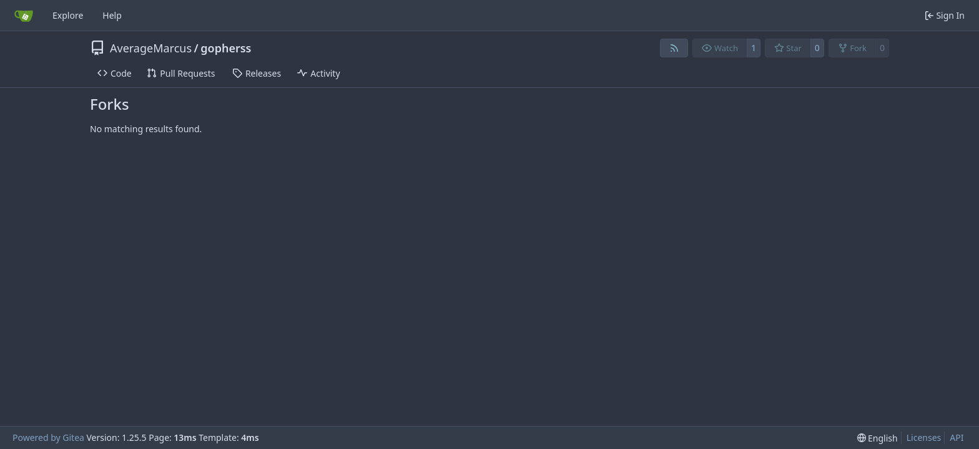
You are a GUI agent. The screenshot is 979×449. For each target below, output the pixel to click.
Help (112, 15)
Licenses (924, 437)
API (956, 437)
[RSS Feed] (674, 48)
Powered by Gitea (48, 437)
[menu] (877, 438)
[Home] (23, 15)
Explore (67, 15)
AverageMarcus (151, 48)
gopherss (225, 48)
